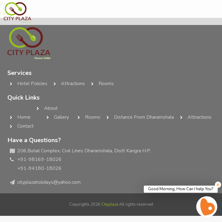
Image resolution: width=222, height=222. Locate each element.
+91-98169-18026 (39, 159)
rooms (106, 83)
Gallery (61, 117)
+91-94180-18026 (39, 168)
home (23, 117)
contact (25, 126)
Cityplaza (109, 204)
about (51, 108)
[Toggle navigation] (212, 12)
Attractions (73, 83)
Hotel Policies (32, 83)
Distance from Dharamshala (144, 117)
